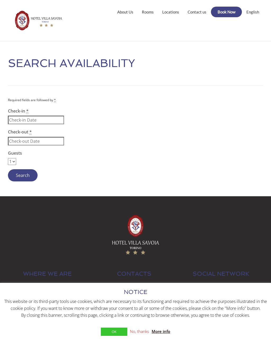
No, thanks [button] (139, 331)
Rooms (148, 12)
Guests (15, 153)
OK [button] (114, 331)
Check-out (20, 132)
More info (161, 331)
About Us (125, 12)
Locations (170, 12)
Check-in (18, 111)
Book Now (226, 12)
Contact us (197, 12)
